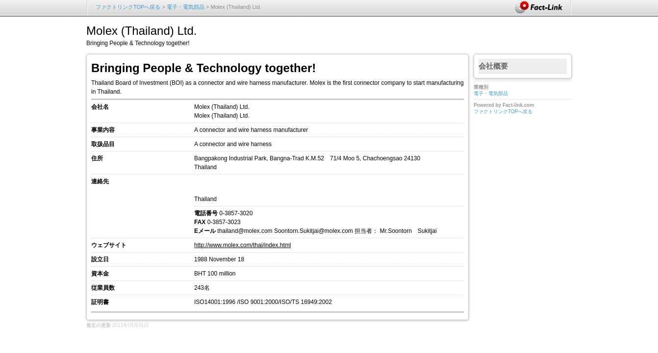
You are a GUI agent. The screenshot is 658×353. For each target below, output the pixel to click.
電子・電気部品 (185, 7)
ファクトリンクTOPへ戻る (128, 7)
